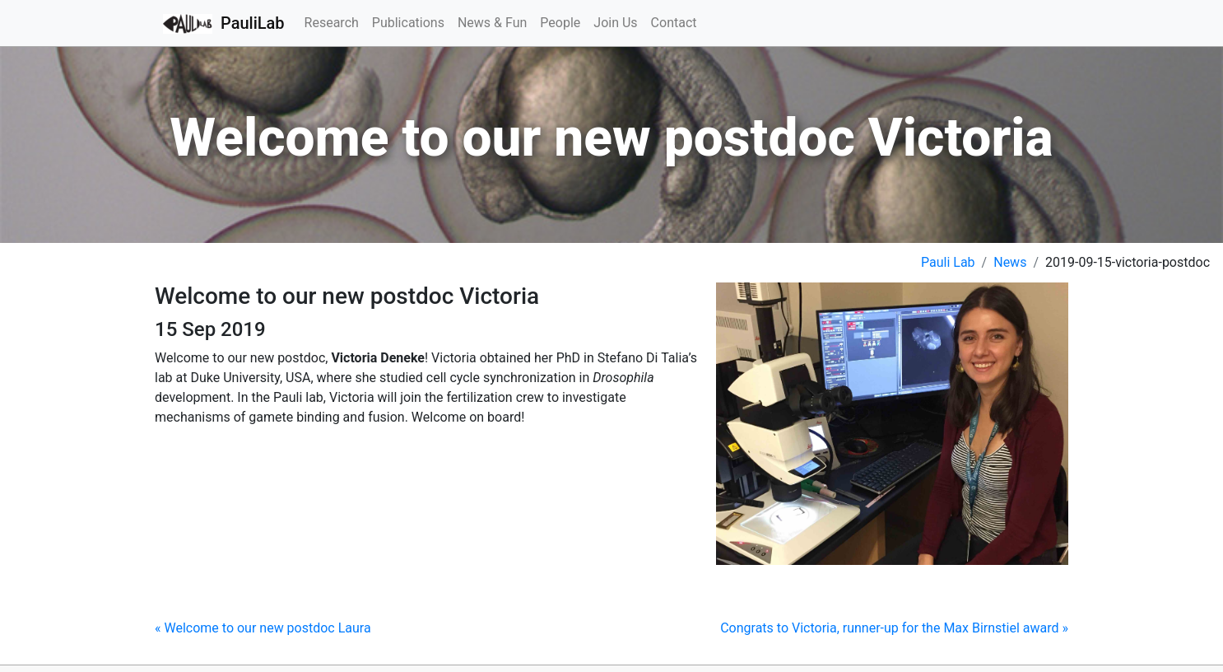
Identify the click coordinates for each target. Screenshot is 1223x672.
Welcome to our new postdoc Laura (263, 628)
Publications (408, 22)
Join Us (615, 22)
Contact (674, 22)
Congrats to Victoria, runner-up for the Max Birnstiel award (894, 628)
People (560, 22)
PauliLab (224, 24)
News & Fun (492, 22)
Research (332, 22)
